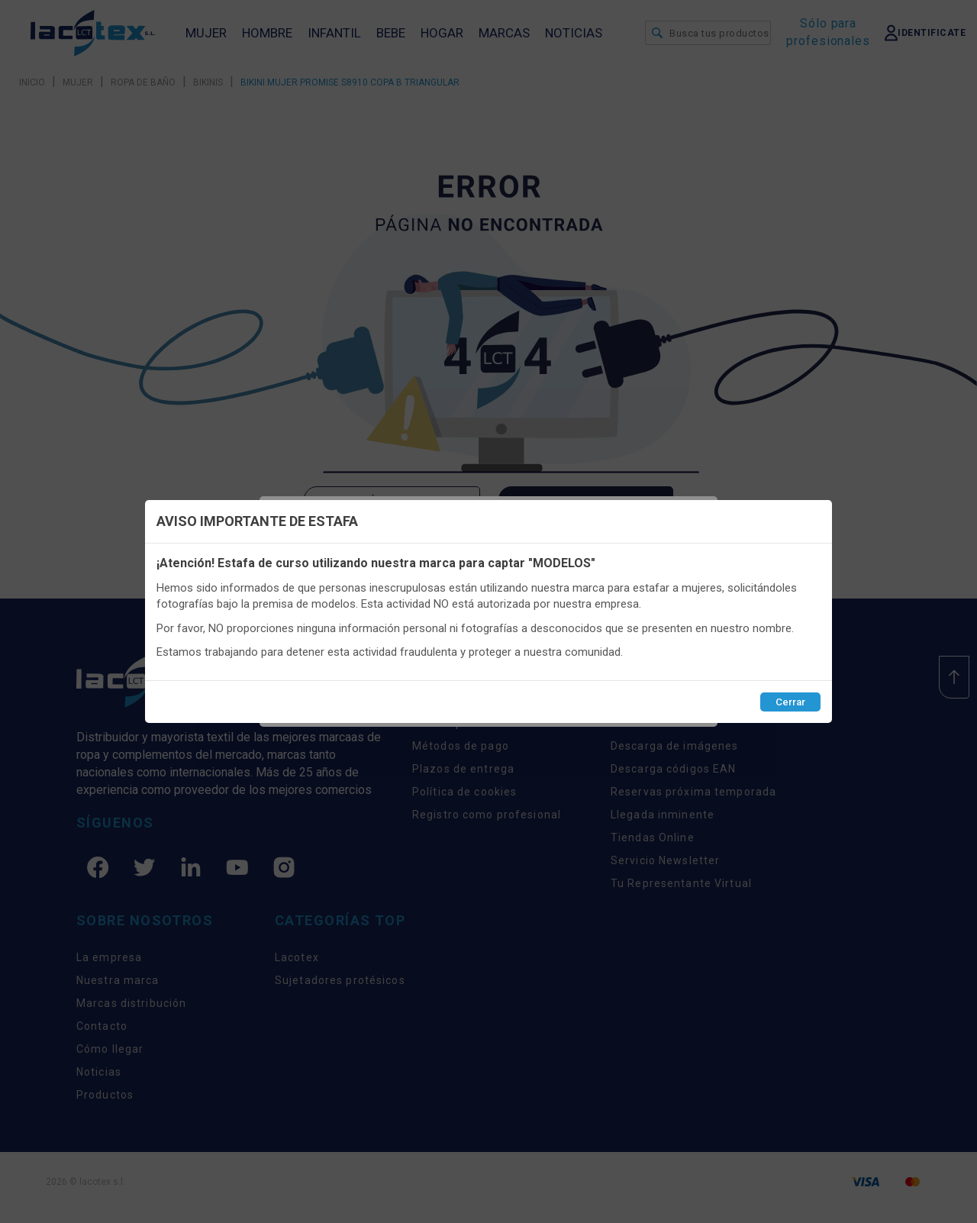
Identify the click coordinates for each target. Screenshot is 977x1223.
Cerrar (790, 702)
